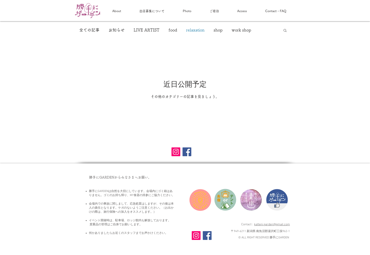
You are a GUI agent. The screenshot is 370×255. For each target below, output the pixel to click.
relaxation (195, 30)
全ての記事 (89, 30)
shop (218, 30)
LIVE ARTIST (147, 30)
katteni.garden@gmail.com (272, 224)
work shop (241, 30)
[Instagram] (175, 151)
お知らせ (116, 30)
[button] (285, 30)
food (173, 30)
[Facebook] (187, 151)
